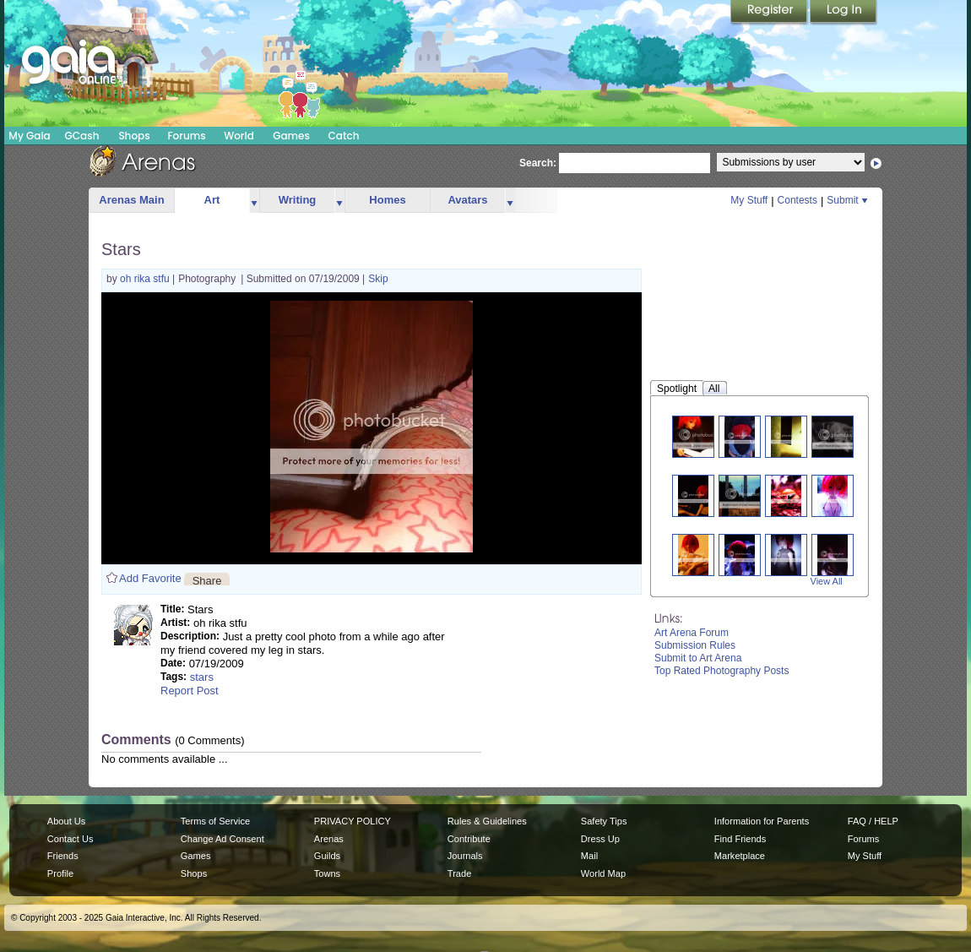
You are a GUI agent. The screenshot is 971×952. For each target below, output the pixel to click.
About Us (66, 821)
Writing (298, 199)
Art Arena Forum (691, 633)
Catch (344, 135)
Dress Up (600, 839)
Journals (465, 856)
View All (827, 581)
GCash (82, 135)
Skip (378, 279)
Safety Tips (604, 821)
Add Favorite (150, 578)
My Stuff (749, 200)
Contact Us (70, 839)
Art (212, 199)
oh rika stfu (146, 279)
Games (291, 135)
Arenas (329, 839)
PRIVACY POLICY (352, 821)
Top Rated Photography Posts (721, 671)
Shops (133, 135)
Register (770, 12)
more (254, 200)
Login (843, 12)
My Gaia (29, 135)
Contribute (469, 839)
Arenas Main (131, 199)
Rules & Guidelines (487, 821)
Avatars (467, 199)
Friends (63, 856)
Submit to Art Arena (697, 658)
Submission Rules (694, 645)
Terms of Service (215, 821)
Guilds (327, 856)
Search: (537, 163)
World (239, 135)
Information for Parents (761, 821)
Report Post (189, 690)
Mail (589, 856)
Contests (797, 200)
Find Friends (740, 839)
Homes (387, 199)
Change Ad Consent (222, 839)
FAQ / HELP (873, 821)
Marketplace (739, 856)
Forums (186, 135)
